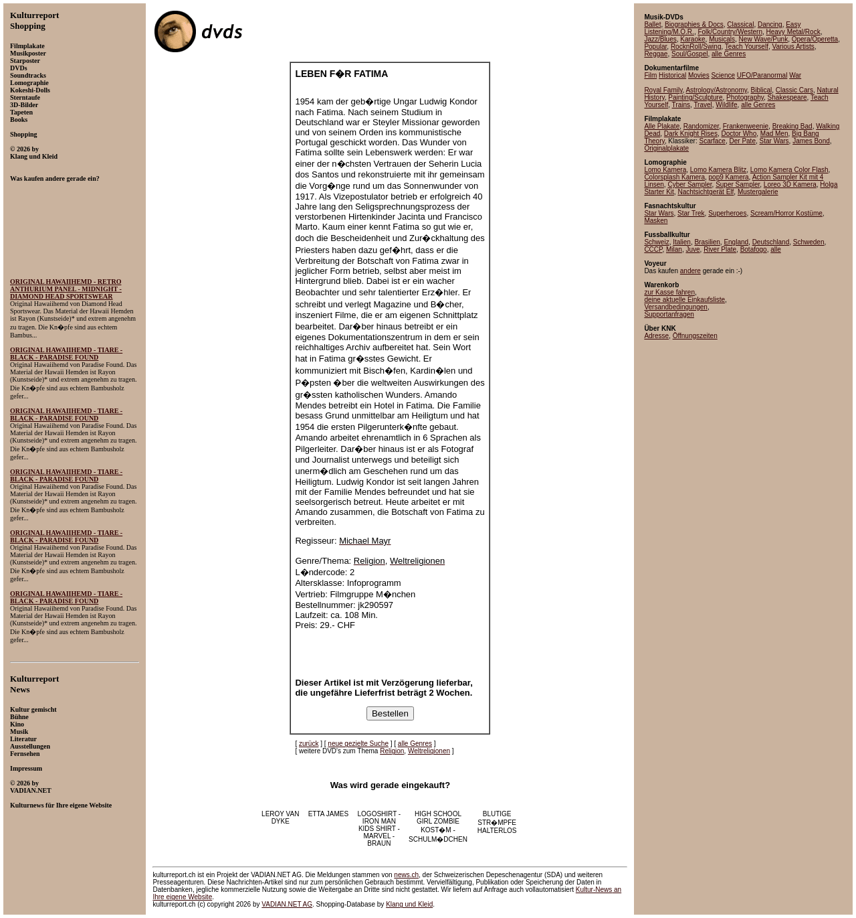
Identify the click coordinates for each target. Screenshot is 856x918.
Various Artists (793, 46)
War (795, 75)
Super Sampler (738, 184)
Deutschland (771, 242)
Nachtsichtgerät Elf (705, 192)
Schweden (809, 242)
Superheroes (727, 213)
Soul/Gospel (689, 54)
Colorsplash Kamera (674, 177)
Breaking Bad (792, 126)
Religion (392, 751)
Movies (699, 75)
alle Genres (415, 743)
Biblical (761, 90)
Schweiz (656, 242)
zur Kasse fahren (669, 292)
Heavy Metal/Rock (793, 31)
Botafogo (753, 249)
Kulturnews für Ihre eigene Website (61, 805)
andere (690, 271)
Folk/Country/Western (730, 31)
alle (775, 249)
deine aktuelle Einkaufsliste (684, 299)
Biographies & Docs (694, 24)
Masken (655, 220)
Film (650, 75)
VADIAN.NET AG (286, 904)
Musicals (722, 39)
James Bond (811, 141)
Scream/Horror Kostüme (786, 213)
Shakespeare (787, 97)
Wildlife (726, 104)
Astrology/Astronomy (716, 90)
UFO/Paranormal (762, 75)
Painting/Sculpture (695, 97)
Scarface (712, 141)
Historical (672, 75)
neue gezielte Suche (358, 743)
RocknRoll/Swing (696, 46)
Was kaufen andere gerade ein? (55, 178)
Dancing (770, 24)
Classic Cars (794, 90)
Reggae (655, 54)
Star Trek (691, 213)
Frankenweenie (745, 126)
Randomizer (701, 126)
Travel (702, 104)
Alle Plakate (661, 126)
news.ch (406, 874)
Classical (740, 24)
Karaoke (692, 39)
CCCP (653, 249)
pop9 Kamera (729, 177)
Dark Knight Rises (691, 133)
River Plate (720, 249)
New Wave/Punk (763, 39)
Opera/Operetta (815, 39)
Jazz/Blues (660, 39)
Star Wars (774, 141)
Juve (692, 249)
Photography (745, 97)
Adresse (656, 335)
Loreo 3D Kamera (790, 184)
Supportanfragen (669, 314)
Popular (655, 46)
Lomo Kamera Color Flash (789, 169)
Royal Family (663, 90)
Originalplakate (666, 148)
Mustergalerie (758, 192)
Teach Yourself (746, 46)
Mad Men (774, 133)
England (736, 242)
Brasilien (707, 242)
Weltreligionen (429, 751)
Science (723, 75)
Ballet (652, 24)
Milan (674, 249)
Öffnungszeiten (695, 335)
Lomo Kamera (665, 169)
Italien (682, 242)
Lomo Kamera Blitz (718, 169)
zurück (308, 743)
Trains (681, 104)
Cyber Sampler (689, 184)
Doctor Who (738, 133)
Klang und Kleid (409, 904)
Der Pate (743, 141)
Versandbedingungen (676, 307)
